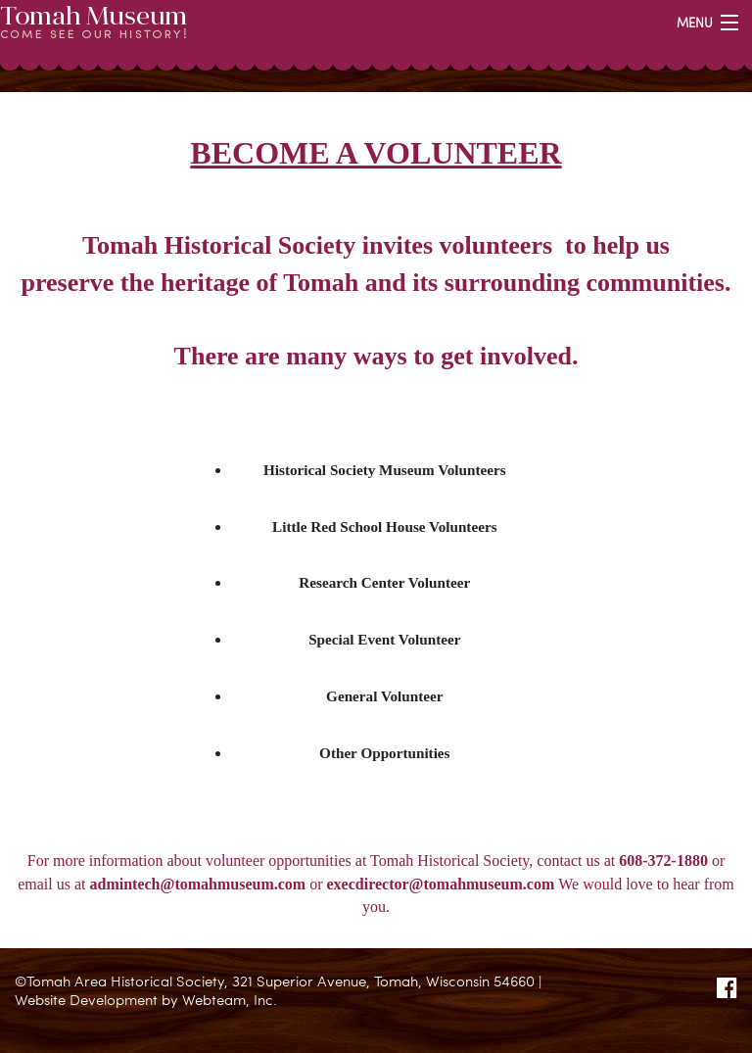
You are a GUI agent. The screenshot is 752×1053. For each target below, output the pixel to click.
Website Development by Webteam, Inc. (146, 999)
